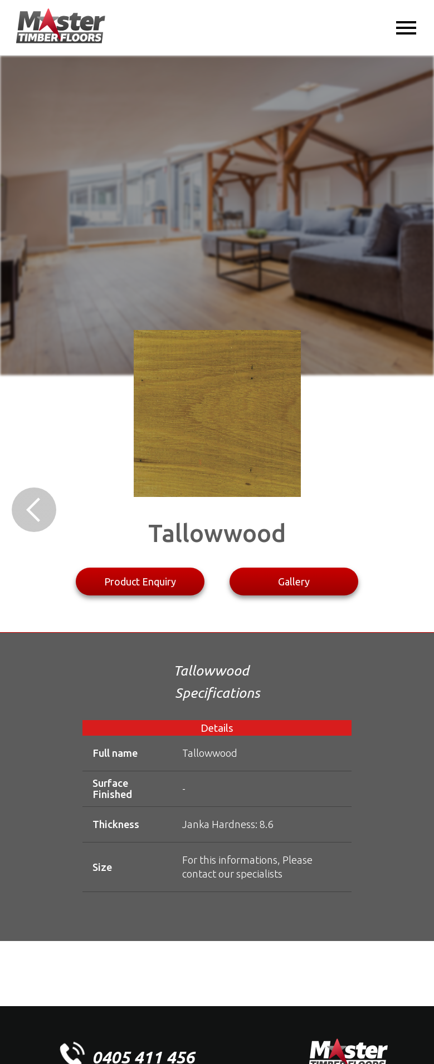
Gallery (294, 581)
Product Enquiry (140, 581)
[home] (60, 26)
